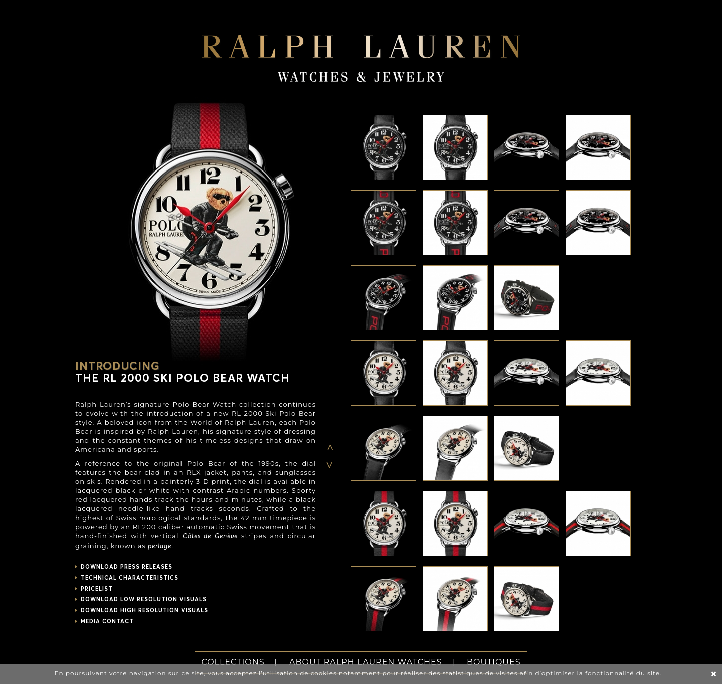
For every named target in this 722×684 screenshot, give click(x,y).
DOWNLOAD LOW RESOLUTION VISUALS (144, 599)
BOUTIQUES (494, 662)
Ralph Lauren (361, 52)
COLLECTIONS (232, 662)
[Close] (714, 674)
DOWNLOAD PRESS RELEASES (126, 567)
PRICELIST (97, 589)
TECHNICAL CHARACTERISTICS (129, 578)
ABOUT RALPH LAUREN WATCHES (365, 662)
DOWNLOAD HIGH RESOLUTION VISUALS (144, 610)
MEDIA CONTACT (107, 621)
